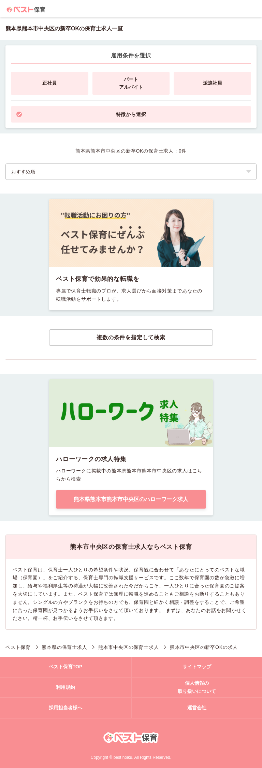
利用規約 (65, 687)
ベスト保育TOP (66, 666)
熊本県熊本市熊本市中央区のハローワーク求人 (131, 499)
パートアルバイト (131, 83)
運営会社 (196, 707)
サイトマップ (197, 666)
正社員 (49, 83)
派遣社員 (212, 83)
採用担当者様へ (65, 707)
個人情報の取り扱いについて (197, 687)
